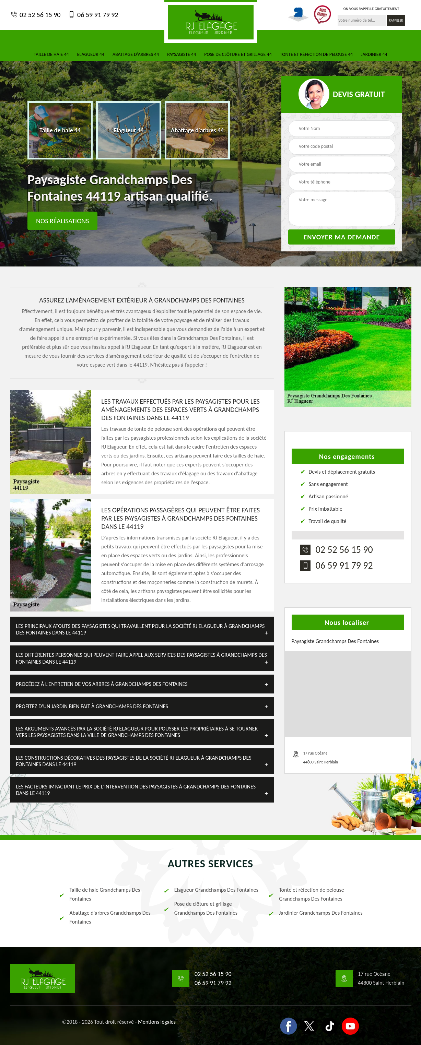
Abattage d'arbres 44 (136, 54)
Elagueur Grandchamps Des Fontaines (210, 890)
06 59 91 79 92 (92, 14)
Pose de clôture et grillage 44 (237, 54)
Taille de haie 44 (51, 54)
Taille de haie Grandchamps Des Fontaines (99, 894)
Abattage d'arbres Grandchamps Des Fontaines (104, 917)
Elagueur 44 (90, 54)
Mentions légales (157, 1022)
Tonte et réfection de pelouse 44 (316, 54)
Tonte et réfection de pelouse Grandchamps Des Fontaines (305, 894)
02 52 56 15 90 (35, 14)
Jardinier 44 (374, 54)
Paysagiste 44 (181, 54)
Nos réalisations (62, 221)
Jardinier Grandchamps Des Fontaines (315, 913)
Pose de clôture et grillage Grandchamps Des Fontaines (200, 908)
